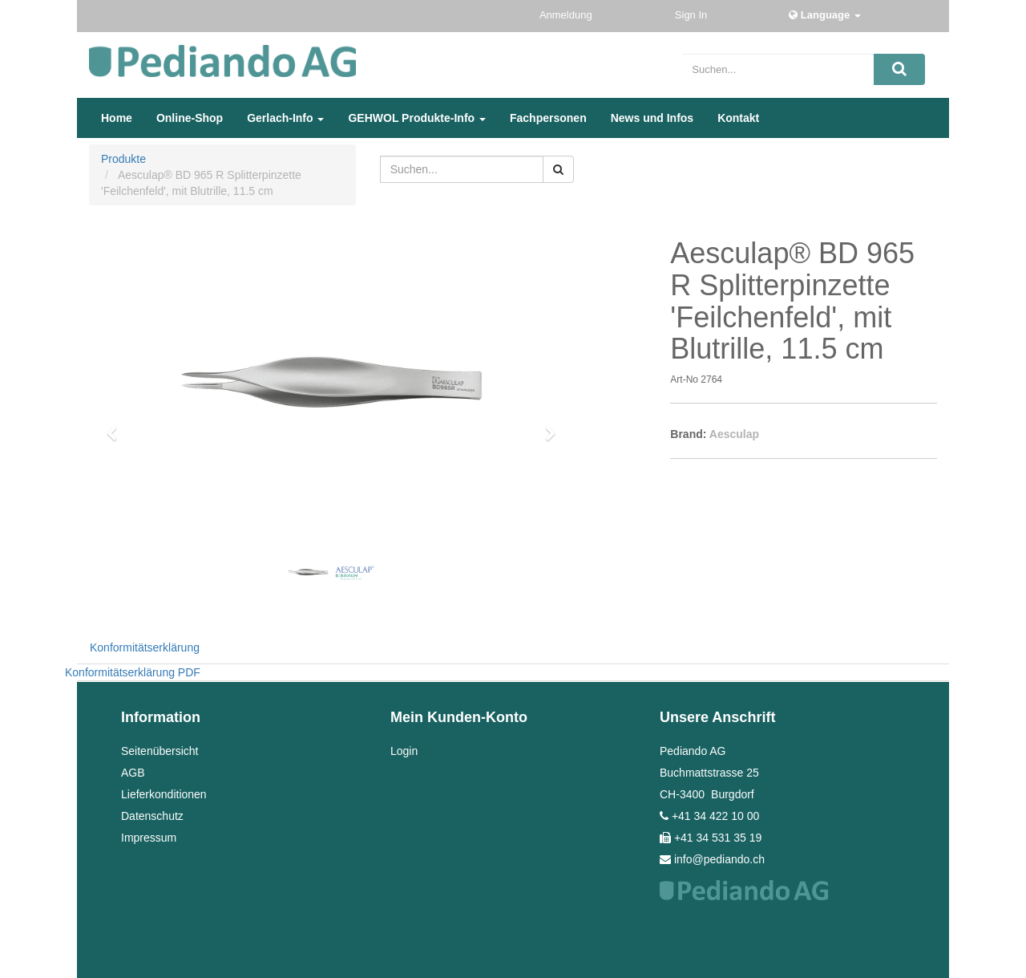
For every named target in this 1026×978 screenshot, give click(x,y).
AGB (133, 772)
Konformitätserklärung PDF (132, 672)
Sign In (692, 15)
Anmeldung (567, 15)
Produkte (123, 158)
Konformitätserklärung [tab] (145, 647)
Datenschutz (152, 816)
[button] (117, 426)
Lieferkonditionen (164, 794)
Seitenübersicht (160, 751)
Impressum (148, 837)
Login (404, 751)
